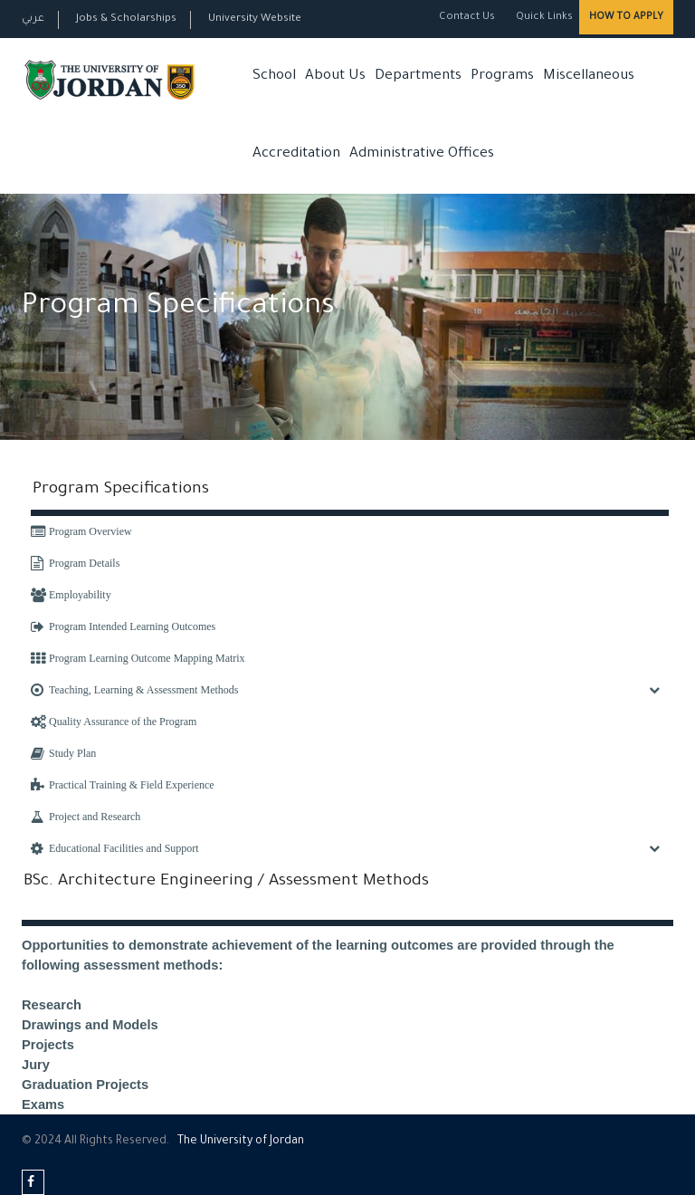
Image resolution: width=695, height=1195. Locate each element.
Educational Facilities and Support (115, 848)
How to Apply (626, 17)
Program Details (75, 563)
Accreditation (296, 154)
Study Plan (63, 753)
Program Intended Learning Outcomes (123, 626)
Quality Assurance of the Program (113, 721)
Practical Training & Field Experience (122, 785)
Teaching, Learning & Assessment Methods (134, 690)
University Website (254, 19)
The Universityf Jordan (240, 1141)
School (274, 76)
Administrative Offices (421, 154)
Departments (418, 76)
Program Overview (81, 531)
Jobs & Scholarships (126, 19)
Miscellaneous (588, 76)
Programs (502, 76)
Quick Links (543, 18)
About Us (335, 76)
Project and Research (85, 816)
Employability (71, 594)
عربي (33, 19)
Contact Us (467, 18)
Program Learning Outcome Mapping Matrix (138, 658)
